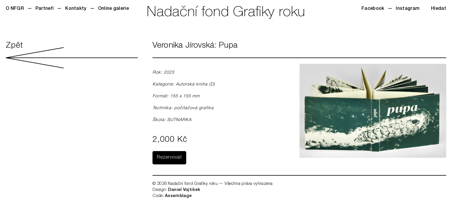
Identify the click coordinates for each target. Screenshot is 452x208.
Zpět (72, 55)
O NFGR (15, 9)
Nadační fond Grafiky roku (226, 13)
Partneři (44, 9)
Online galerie (113, 9)
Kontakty (75, 9)
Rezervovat (169, 157)
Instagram (407, 9)
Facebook (372, 9)
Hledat (438, 9)
